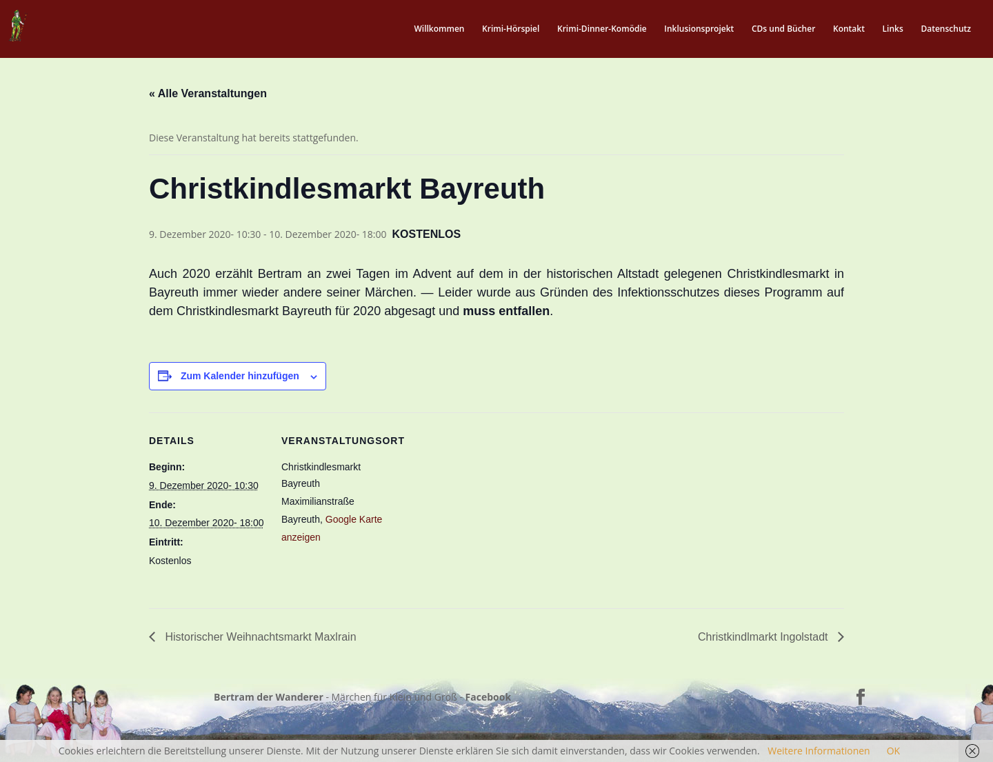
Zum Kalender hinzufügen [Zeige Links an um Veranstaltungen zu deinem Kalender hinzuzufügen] (240, 375)
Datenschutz (946, 29)
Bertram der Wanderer (268, 696)
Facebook (488, 696)
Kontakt (849, 29)
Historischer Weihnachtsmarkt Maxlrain (259, 637)
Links (893, 29)
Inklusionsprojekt (699, 29)
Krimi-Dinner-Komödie (602, 29)
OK (893, 750)
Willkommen (439, 29)
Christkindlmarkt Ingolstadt (764, 637)
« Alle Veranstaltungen (208, 93)
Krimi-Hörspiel (510, 29)
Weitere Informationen (819, 750)
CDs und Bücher (783, 29)
